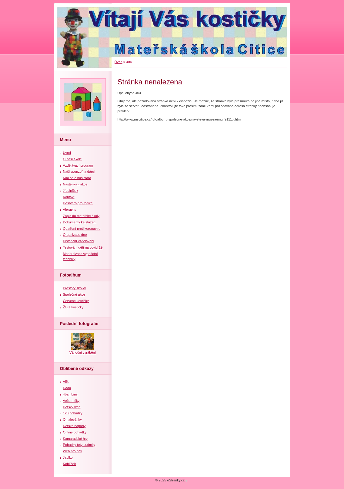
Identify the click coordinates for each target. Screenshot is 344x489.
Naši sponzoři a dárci (79, 171)
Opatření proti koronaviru (82, 228)
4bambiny (70, 394)
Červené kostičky (76, 301)
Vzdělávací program (78, 165)
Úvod (118, 62)
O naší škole (72, 159)
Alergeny (69, 209)
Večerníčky (71, 400)
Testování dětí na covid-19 (83, 247)
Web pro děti (72, 451)
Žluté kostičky (73, 307)
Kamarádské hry (75, 438)
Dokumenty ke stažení (80, 222)
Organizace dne (75, 234)
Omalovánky (72, 419)
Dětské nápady (74, 426)
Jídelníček (70, 190)
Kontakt (69, 197)
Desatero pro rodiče (78, 203)
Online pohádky (75, 432)
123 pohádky (72, 413)
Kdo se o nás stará (77, 178)
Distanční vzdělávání (78, 241)
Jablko (68, 457)
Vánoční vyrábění (82, 352)
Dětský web (72, 407)
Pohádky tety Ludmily (79, 445)
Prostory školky (74, 288)
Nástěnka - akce (75, 184)
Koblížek (69, 464)
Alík (66, 381)
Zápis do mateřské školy (81, 216)
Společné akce (74, 294)
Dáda (67, 388)
